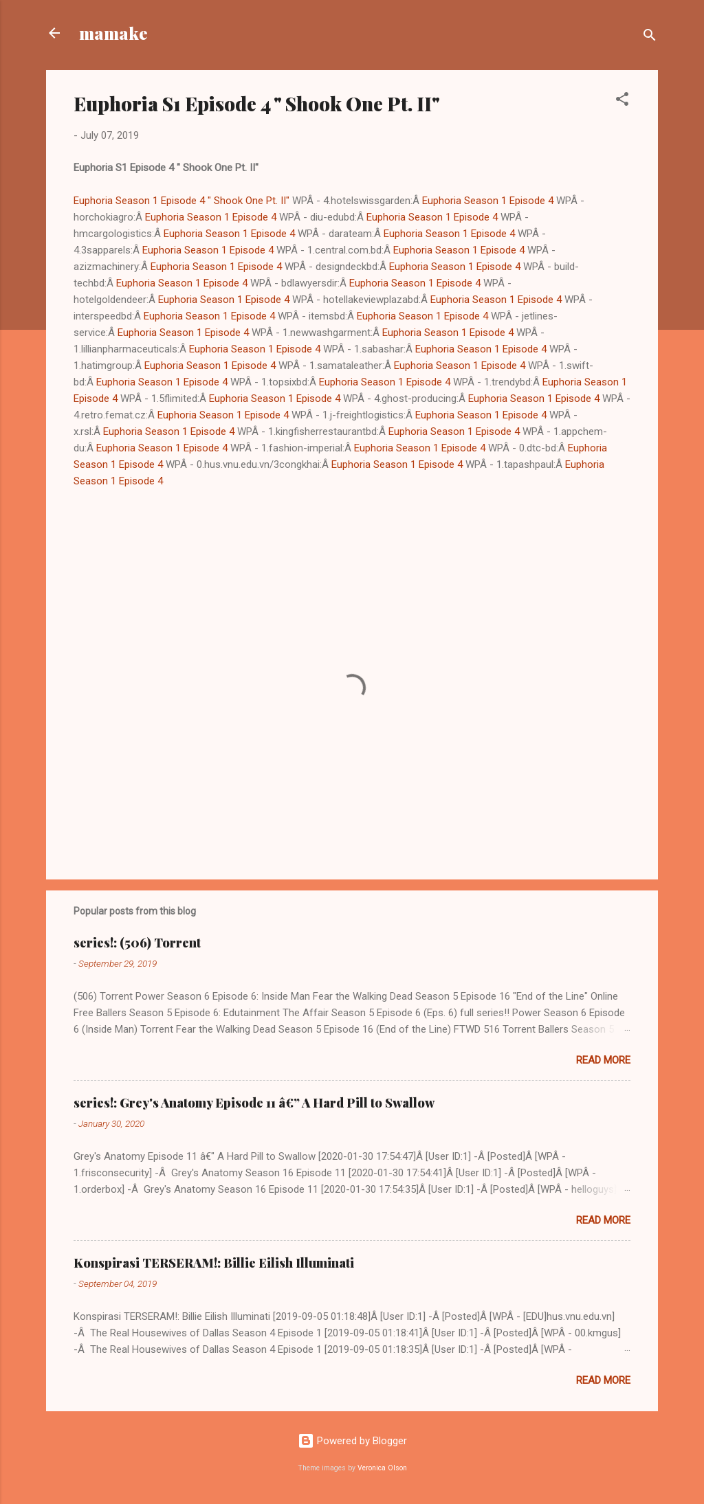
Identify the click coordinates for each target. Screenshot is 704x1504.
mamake (113, 33)
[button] (622, 101)
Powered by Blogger (352, 1441)
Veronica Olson (382, 1467)
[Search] (649, 37)
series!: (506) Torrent (137, 942)
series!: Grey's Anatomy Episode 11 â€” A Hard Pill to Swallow (254, 1103)
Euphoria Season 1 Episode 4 (487, 200)
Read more (603, 1060)
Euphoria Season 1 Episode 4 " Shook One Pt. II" (181, 200)
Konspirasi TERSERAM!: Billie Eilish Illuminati (214, 1263)
